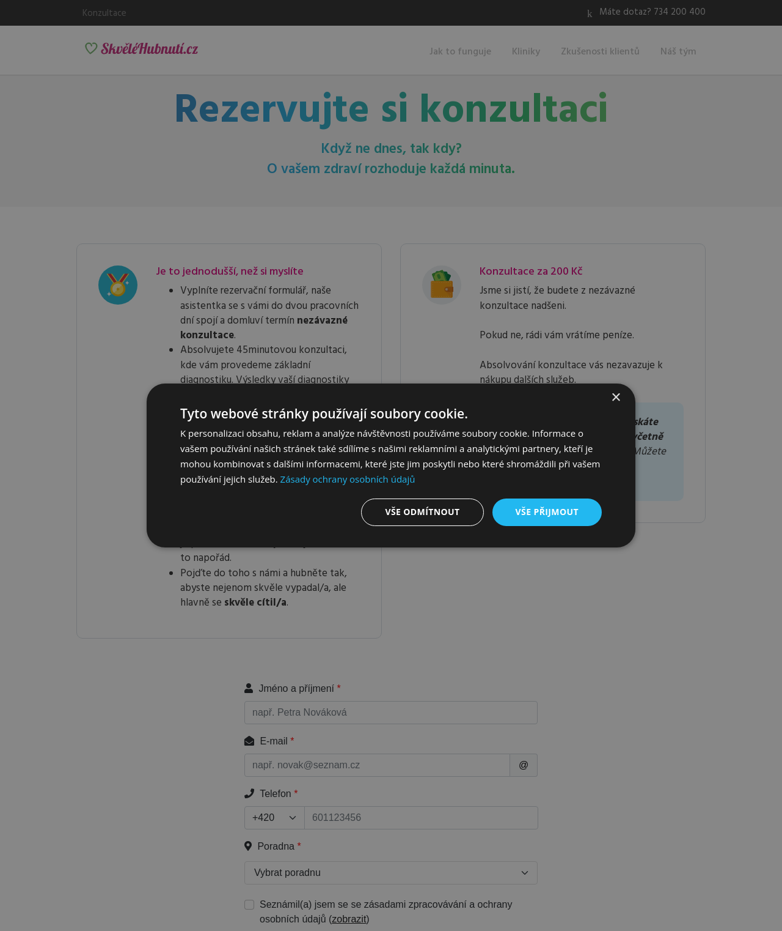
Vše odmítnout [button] (422, 511)
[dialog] (391, 465)
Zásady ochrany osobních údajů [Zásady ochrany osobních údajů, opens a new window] (347, 479)
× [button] (615, 397)
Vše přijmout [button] (547, 511)
